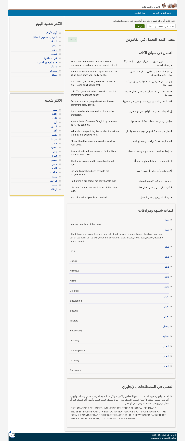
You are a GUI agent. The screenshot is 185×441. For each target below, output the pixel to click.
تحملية (165, 336)
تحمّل (165, 247)
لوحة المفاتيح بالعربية (161, 13)
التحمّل (165, 346)
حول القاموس (139, 13)
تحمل (165, 220)
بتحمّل (165, 326)
